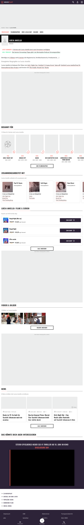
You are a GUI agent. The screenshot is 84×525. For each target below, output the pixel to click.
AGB (24, 514)
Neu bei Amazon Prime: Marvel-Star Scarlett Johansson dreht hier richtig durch (39, 417)
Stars (7, 27)
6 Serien (21, 58)
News (41, 32)
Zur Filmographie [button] (42, 166)
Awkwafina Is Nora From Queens (66, 159)
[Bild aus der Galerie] (12, 318)
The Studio (33, 67)
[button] (20, 523)
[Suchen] (73, 2)
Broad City (40, 67)
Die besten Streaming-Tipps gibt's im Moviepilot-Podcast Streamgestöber (36, 52)
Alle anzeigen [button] (42, 249)
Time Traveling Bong (7, 200)
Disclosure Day (42, 447)
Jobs (4, 518)
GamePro (44, 518)
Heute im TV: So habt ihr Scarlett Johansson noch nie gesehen (12, 417)
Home (3, 27)
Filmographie (15, 32)
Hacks (47, 67)
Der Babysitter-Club (51, 158)
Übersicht (5, 32)
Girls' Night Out (32, 65)
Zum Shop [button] (70, 220)
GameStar (25, 518)
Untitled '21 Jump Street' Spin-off (49, 65)
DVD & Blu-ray (27, 32)
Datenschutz (45, 514)
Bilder (35, 32)
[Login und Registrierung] (77, 2)
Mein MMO (64, 518)
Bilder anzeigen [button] (42, 328)
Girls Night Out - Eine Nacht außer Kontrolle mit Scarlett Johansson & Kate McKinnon (64, 417)
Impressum (6, 514)
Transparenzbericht (67, 514)
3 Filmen (12, 58)
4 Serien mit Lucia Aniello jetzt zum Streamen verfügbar (31, 50)
